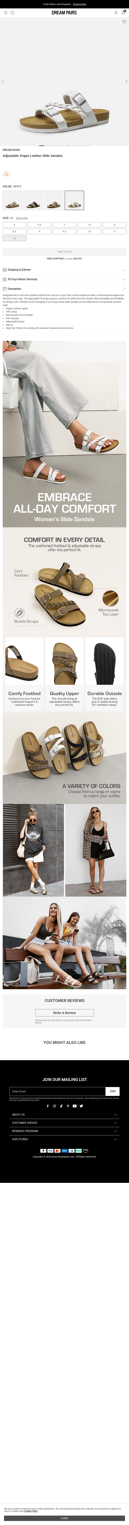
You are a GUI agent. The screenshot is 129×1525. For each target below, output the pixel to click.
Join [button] (112, 1091)
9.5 (64, 231)
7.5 (89, 225)
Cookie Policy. (31, 1511)
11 (114, 231)
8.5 (14, 231)
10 (89, 231)
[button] (6, 13)
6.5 (39, 225)
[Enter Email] (57, 1091)
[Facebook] (48, 1106)
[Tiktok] (61, 1106)
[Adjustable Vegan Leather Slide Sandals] (12, 200)
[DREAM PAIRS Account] (116, 13)
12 (14, 238)
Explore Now (79, 4)
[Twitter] (81, 1106)
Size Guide (22, 218)
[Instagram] (54, 1106)
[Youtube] (75, 1106)
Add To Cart (64, 251)
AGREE (64, 1518)
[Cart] (123, 13)
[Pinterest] (68, 1106)
